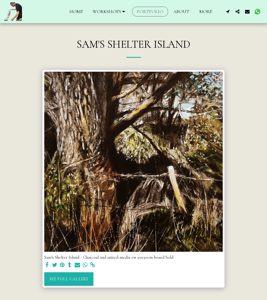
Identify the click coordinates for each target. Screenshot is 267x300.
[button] (110, 11)
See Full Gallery (69, 279)
